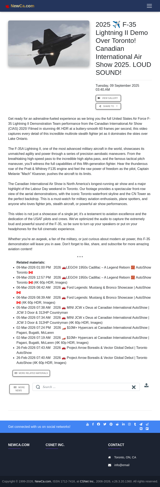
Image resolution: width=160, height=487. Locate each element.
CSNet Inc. (87, 481)
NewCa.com (43, 481)
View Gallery (108, 98)
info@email (121, 465)
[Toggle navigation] (149, 7)
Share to (107, 106)
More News (19, 389)
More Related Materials (31, 373)
